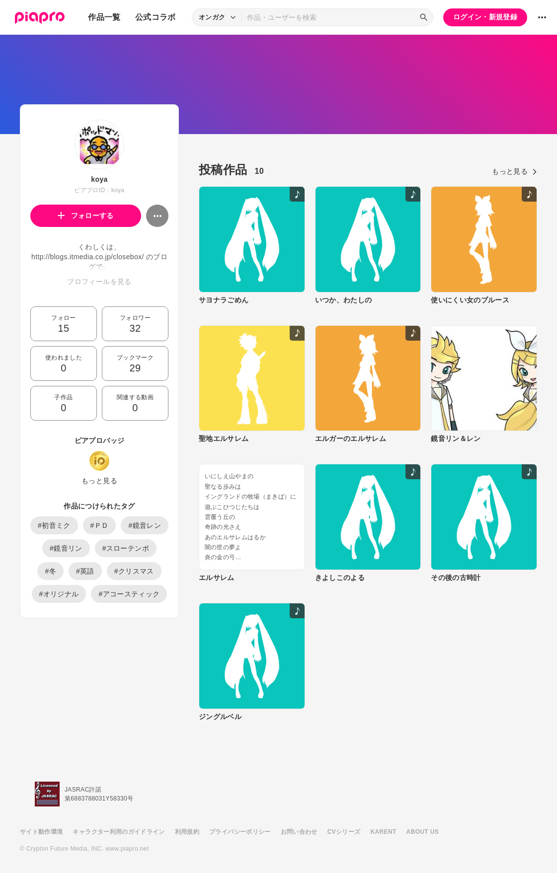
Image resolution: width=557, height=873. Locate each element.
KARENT (384, 831)
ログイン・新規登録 (485, 17)
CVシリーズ (344, 831)
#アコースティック (128, 594)
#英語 (85, 571)
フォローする (86, 215)
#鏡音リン (66, 548)
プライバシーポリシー (240, 831)
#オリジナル (59, 594)
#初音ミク (54, 525)
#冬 (50, 571)
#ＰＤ (99, 525)
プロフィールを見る (99, 282)
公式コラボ (155, 17)
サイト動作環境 (41, 831)
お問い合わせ (299, 831)
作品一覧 (104, 17)
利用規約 (187, 831)
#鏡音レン (144, 525)
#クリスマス (134, 571)
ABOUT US (422, 831)
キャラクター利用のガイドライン (118, 831)
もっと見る (99, 481)
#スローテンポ (125, 548)
